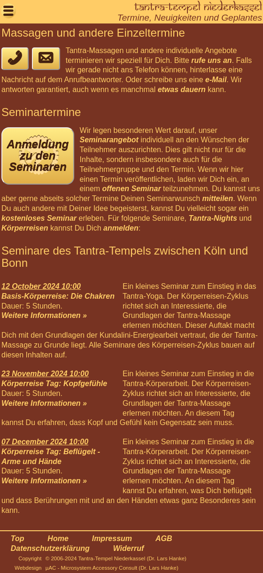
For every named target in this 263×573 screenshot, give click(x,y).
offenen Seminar (131, 189)
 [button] (8, 10)
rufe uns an (211, 60)
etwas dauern (182, 89)
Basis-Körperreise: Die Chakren (58, 296)
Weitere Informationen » (44, 315)
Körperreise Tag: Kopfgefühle (54, 383)
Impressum (112, 538)
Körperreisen (24, 228)
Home (57, 538)
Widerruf (128, 548)
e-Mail (215, 80)
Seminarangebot (109, 140)
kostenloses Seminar (39, 218)
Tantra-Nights (212, 218)
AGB (163, 538)
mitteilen (217, 198)
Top (17, 538)
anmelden (121, 228)
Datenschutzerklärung (50, 548)
